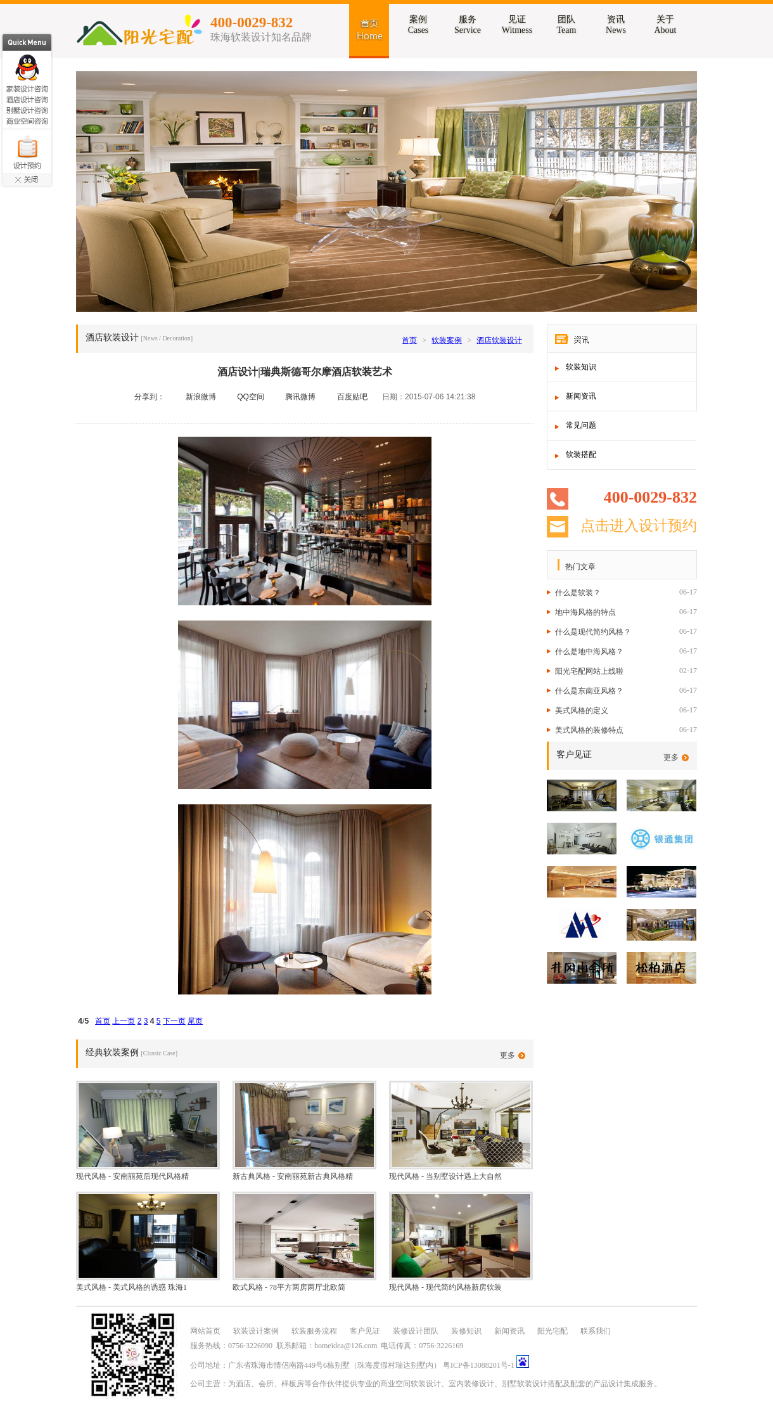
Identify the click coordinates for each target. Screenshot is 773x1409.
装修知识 (466, 1331)
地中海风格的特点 (585, 612)
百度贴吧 (352, 396)
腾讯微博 (300, 396)
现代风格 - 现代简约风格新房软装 (445, 1287)
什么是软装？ (578, 592)
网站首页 (205, 1331)
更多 (671, 757)
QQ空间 (250, 396)
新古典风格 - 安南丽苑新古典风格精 (293, 1176)
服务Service (467, 25)
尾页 (195, 1021)
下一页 (174, 1021)
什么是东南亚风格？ (589, 690)
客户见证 (365, 1331)
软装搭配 (581, 454)
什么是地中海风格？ (589, 651)
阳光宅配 (552, 1331)
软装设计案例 (256, 1331)
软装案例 (446, 340)
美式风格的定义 (581, 710)
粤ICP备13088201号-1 (478, 1365)
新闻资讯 (581, 396)
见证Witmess (517, 25)
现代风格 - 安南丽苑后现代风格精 (132, 1176)
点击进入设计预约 (638, 526)
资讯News (616, 25)
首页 (409, 340)
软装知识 (581, 367)
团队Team (567, 25)
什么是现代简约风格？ (593, 631)
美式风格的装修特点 (589, 730)
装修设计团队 (415, 1331)
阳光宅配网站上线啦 (589, 671)
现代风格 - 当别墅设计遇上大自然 (445, 1176)
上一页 (123, 1021)
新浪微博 (201, 396)
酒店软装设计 (499, 340)
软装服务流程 (314, 1331)
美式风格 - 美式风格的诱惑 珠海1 (131, 1287)
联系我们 (595, 1331)
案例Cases (418, 25)
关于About (666, 25)
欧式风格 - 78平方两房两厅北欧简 (289, 1287)
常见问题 (581, 425)
